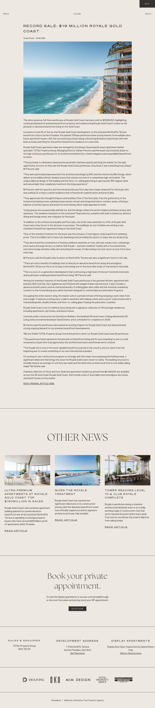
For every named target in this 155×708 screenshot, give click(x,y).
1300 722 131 (24, 649)
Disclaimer (56, 700)
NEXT (148, 14)
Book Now (77, 609)
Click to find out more (130, 653)
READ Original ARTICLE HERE (38, 383)
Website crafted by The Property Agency (84, 700)
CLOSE (77, 14)
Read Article (16, 530)
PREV (6, 14)
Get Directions (77, 653)
